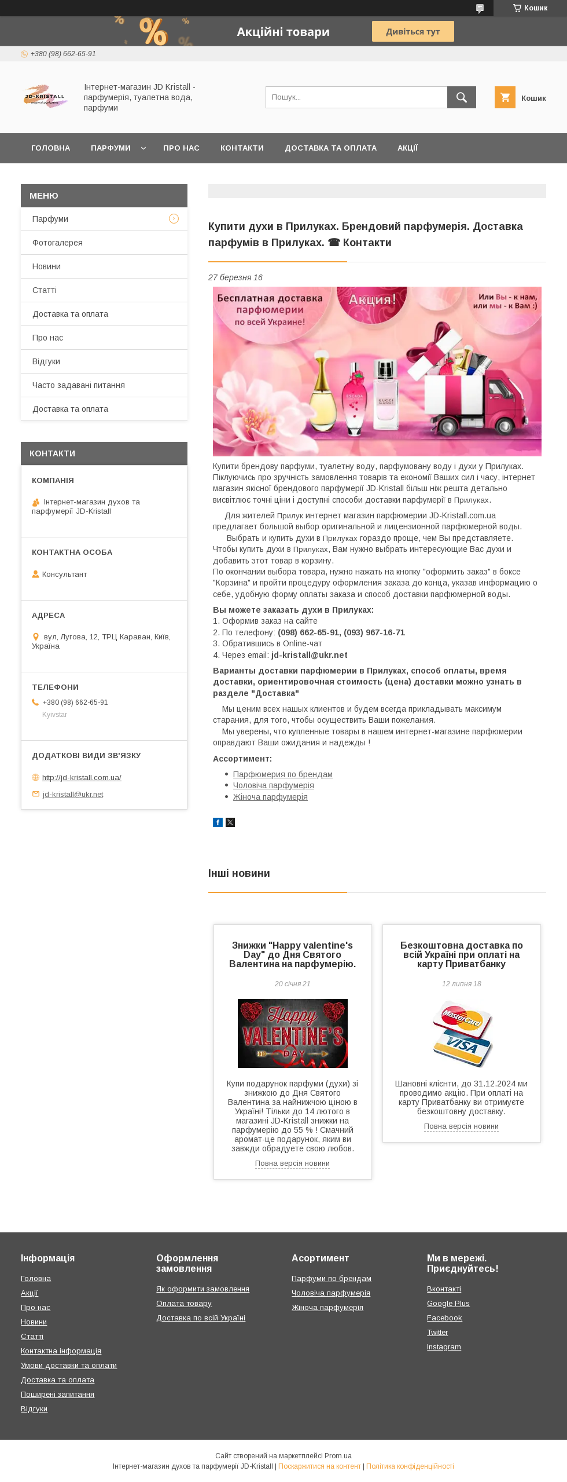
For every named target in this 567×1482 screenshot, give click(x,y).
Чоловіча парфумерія (273, 785)
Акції (407, 148)
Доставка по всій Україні (200, 1317)
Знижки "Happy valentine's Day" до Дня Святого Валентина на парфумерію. (292, 955)
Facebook (444, 1317)
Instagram (444, 1346)
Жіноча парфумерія (270, 797)
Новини (46, 266)
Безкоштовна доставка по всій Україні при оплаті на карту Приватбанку (461, 955)
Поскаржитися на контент (319, 1466)
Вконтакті (444, 1289)
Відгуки (46, 361)
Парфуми (111, 148)
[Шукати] (461, 97)
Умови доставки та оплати (69, 1365)
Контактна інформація (61, 1350)
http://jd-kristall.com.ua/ (82, 777)
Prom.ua (338, 1456)
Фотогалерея (57, 242)
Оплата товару (184, 1303)
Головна (50, 148)
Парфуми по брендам (331, 1278)
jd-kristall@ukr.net (73, 793)
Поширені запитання (57, 1394)
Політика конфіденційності (410, 1466)
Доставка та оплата (331, 148)
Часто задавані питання (78, 385)
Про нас (181, 148)
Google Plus (448, 1303)
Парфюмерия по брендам (283, 774)
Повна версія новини (292, 1163)
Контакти (242, 148)
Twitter (437, 1332)
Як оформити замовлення (202, 1289)
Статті (44, 290)
